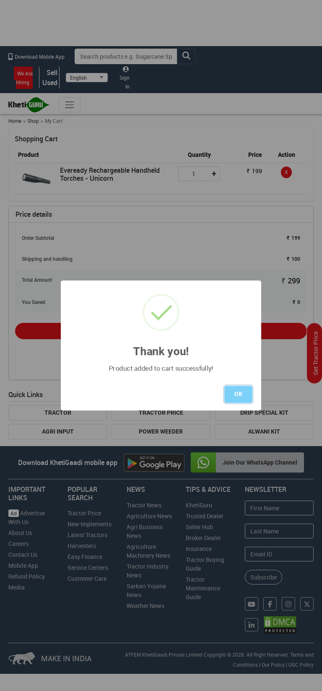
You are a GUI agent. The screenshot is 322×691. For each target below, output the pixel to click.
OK (238, 394)
